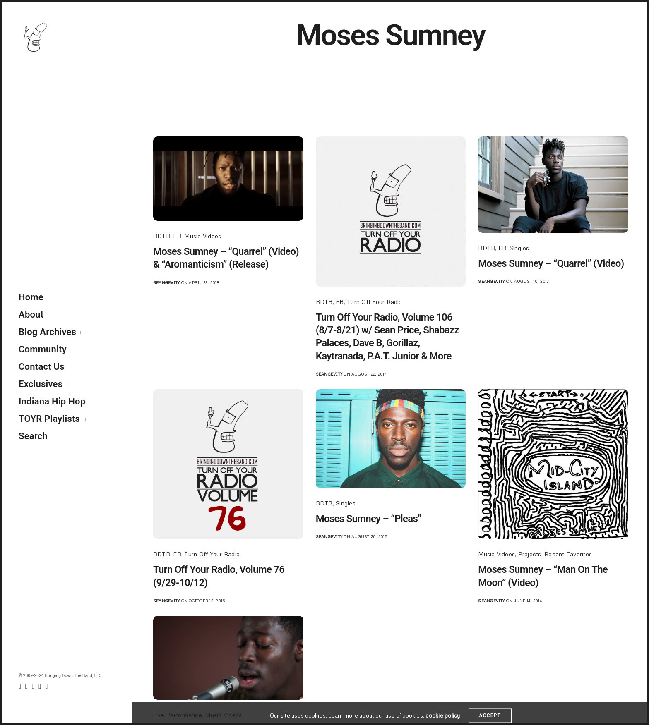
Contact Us (42, 366)
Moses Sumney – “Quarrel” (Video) (551, 263)
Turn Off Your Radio (374, 301)
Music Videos (202, 235)
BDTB (161, 235)
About (31, 314)
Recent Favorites (568, 554)
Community (43, 349)
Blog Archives (47, 332)
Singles (519, 247)
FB (177, 235)
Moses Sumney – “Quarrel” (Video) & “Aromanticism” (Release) (226, 258)
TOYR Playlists (49, 419)
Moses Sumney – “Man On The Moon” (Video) (543, 576)
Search (33, 436)
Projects (529, 554)
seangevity (166, 282)
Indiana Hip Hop (52, 401)
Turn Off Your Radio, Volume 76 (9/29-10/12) (218, 576)
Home (31, 297)
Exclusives (40, 384)
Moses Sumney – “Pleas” (368, 518)
